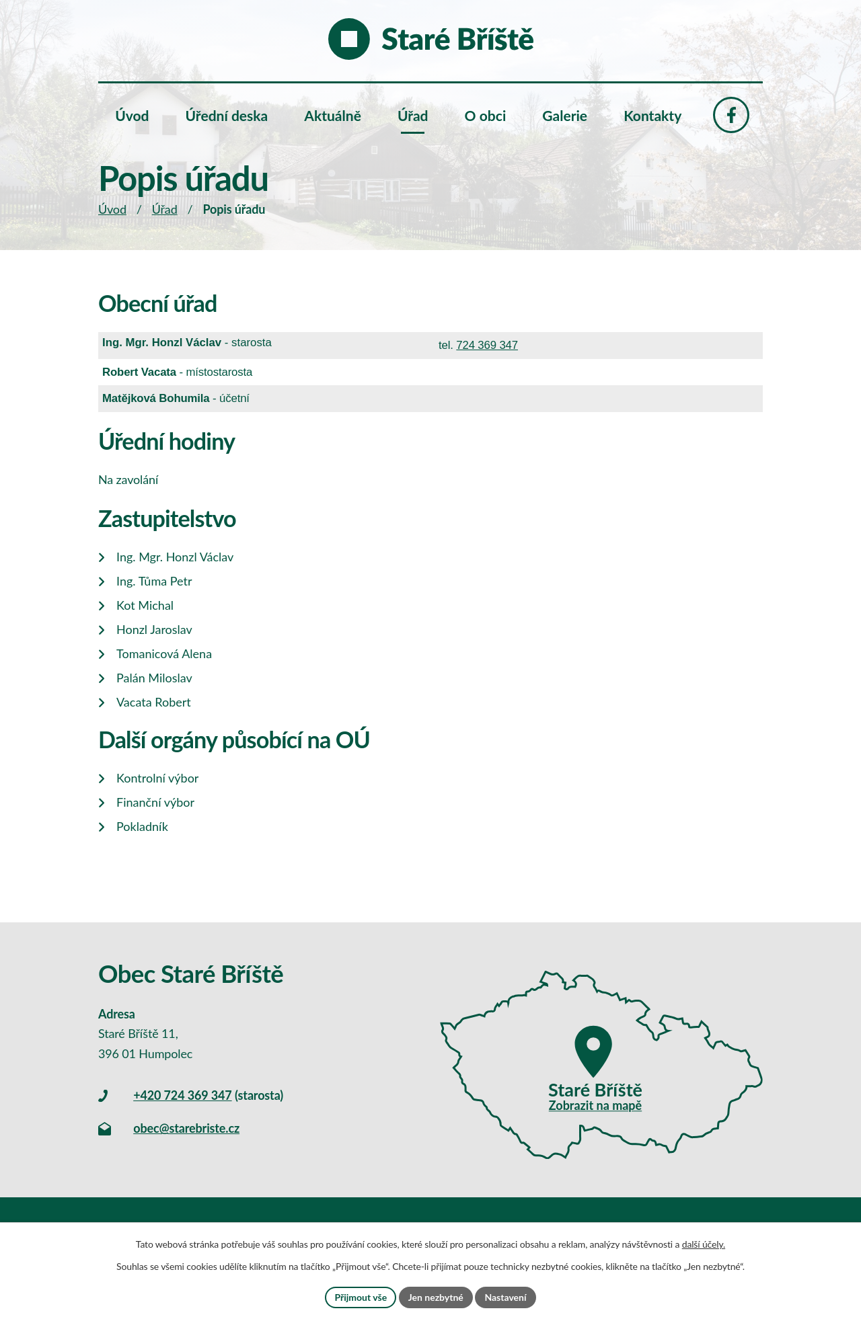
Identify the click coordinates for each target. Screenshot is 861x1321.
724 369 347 (487, 345)
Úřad (165, 209)
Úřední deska (227, 115)
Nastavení (505, 1297)
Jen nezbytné (435, 1297)
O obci (486, 115)
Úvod (112, 209)
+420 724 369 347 (182, 1095)
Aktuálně (332, 115)
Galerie (564, 115)
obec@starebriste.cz (186, 1128)
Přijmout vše (360, 1297)
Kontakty (652, 115)
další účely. (703, 1244)
